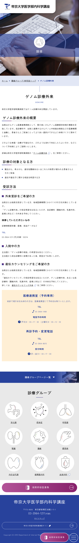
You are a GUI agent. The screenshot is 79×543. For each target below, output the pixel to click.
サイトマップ (39, 518)
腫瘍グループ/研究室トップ (23, 80)
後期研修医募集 (57, 537)
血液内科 (64, 474)
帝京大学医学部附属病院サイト (37, 525)
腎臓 (14, 448)
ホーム (5, 80)
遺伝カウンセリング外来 (24, 285)
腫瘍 (40, 448)
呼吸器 (65, 422)
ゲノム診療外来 (41, 153)
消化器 (14, 422)
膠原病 (65, 448)
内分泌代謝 (14, 474)
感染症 (39, 422)
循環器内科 (39, 474)
